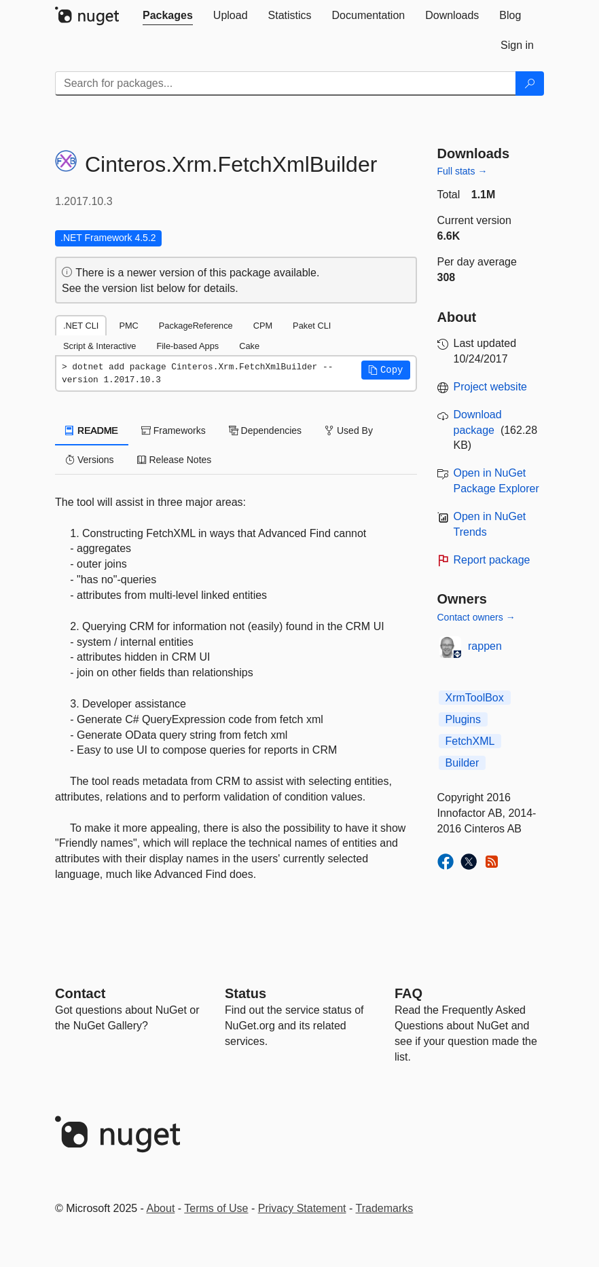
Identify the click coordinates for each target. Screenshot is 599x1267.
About (161, 1208)
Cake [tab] (249, 346)
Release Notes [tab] (174, 459)
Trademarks (385, 1208)
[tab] (167, 16)
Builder (462, 763)
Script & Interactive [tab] (99, 346)
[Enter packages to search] (285, 83)
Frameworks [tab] (173, 430)
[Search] (529, 83)
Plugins (463, 719)
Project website (491, 386)
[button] (385, 370)
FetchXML (470, 741)
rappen (485, 646)
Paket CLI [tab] (312, 325)
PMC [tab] (128, 325)
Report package (492, 560)
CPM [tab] (262, 325)
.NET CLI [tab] (80, 325)
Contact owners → (476, 617)
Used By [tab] (349, 430)
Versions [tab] (89, 459)
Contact (80, 993)
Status (245, 993)
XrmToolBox (475, 697)
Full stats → (462, 171)
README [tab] (91, 430)
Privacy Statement (302, 1208)
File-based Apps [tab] (187, 346)
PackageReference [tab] (196, 325)
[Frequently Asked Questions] (408, 993)
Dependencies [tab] (265, 430)
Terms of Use (216, 1208)
